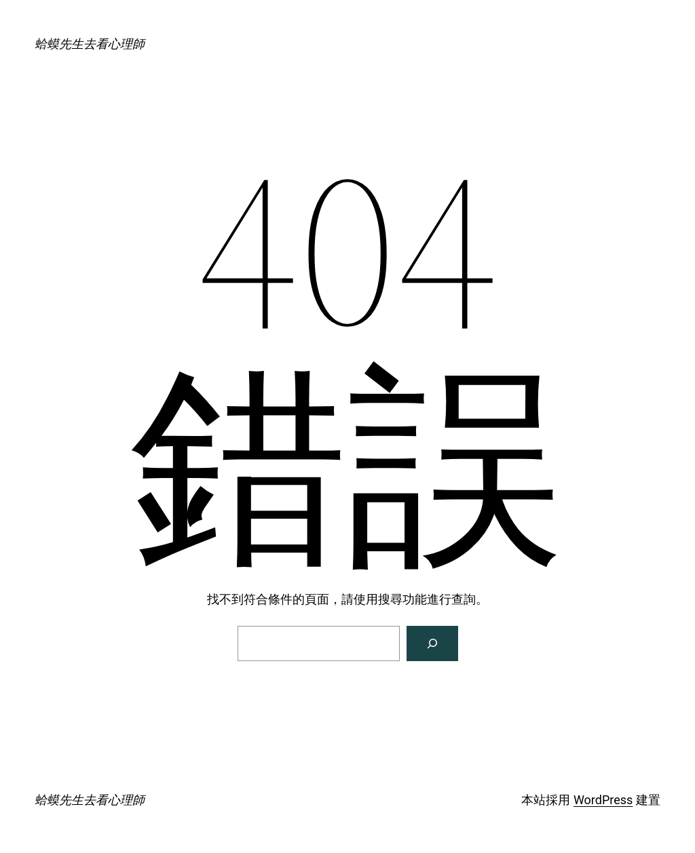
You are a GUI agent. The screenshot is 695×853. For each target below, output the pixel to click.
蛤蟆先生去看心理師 (90, 44)
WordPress (603, 800)
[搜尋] (432, 643)
